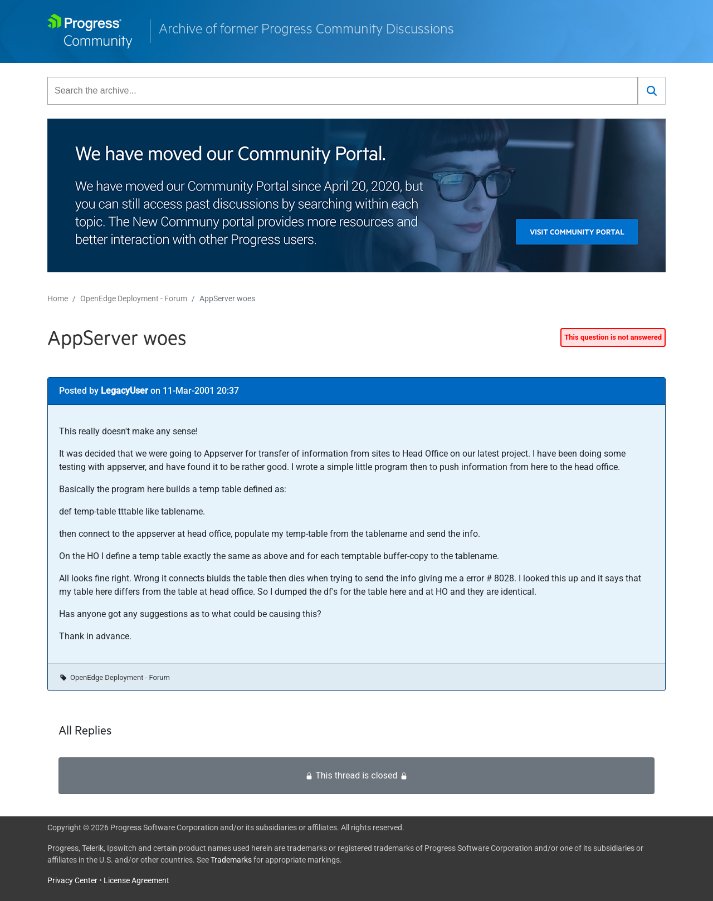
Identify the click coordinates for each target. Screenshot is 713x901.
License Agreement (136, 880)
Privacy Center (72, 880)
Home (57, 298)
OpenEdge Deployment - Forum (133, 298)
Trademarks (231, 859)
